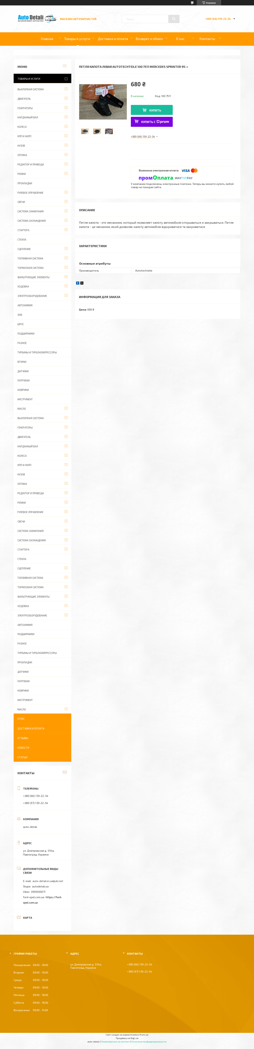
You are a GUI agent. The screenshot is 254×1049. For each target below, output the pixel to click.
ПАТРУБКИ (23, 380)
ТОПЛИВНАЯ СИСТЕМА (30, 258)
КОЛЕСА (22, 126)
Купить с (155, 122)
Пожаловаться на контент (115, 1041)
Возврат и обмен (149, 39)
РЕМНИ (21, 173)
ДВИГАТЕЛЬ (24, 98)
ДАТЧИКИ (23, 371)
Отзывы (22, 738)
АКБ (19, 314)
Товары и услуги (77, 39)
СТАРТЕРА (23, 230)
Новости (23, 747)
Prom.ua (143, 1034)
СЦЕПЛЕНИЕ (24, 249)
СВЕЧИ (21, 201)
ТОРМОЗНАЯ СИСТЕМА (30, 267)
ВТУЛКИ (21, 361)
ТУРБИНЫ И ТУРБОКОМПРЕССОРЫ (37, 352)
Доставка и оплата (113, 39)
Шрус (20, 324)
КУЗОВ (21, 145)
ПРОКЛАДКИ (24, 183)
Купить (155, 110)
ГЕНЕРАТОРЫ (25, 108)
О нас (180, 39)
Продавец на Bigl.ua (127, 1038)
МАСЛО (21, 408)
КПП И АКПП (24, 136)
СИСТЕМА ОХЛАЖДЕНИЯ (31, 220)
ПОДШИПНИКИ (25, 333)
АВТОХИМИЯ (24, 305)
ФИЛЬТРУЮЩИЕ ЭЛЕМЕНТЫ (33, 277)
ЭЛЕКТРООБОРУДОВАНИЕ (32, 295)
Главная (47, 39)
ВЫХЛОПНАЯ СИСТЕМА (30, 89)
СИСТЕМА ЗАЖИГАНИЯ (30, 211)
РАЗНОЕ (22, 343)
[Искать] (173, 19)
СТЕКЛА (21, 239)
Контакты (207, 39)
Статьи (22, 757)
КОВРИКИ (23, 389)
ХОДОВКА (23, 286)
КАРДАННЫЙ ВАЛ (27, 117)
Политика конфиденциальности (149, 1041)
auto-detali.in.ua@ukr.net (47, 881)
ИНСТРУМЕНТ (25, 399)
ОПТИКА (22, 155)
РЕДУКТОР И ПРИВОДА (30, 164)
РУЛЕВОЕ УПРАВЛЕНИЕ (30, 192)
